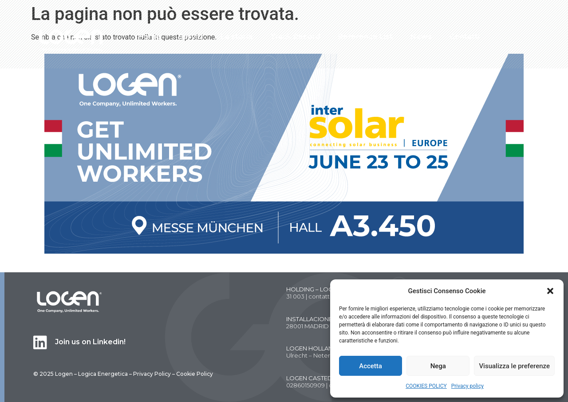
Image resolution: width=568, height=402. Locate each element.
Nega (438, 366)
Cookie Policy (194, 373)
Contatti (465, 36)
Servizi (190, 36)
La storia (236, 36)
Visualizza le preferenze (514, 366)
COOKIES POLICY (426, 386)
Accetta (370, 366)
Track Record (295, 36)
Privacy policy (467, 386)
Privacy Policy (152, 373)
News (421, 36)
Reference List (365, 36)
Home (149, 36)
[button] (550, 291)
